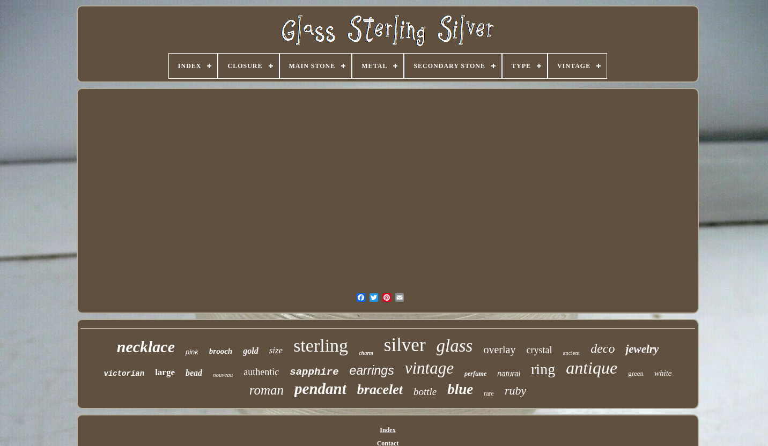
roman (266, 390)
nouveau (223, 374)
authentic (261, 372)
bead (194, 372)
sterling (320, 345)
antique (591, 367)
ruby (515, 390)
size (276, 350)
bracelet (380, 389)
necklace (146, 346)
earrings (372, 370)
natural (508, 373)
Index (387, 430)
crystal (539, 350)
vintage (429, 368)
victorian (124, 373)
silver (405, 344)
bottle (425, 391)
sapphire (314, 372)
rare (489, 393)
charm (366, 353)
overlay (499, 349)
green (636, 373)
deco (602, 348)
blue (460, 389)
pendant (320, 388)
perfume (475, 373)
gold (250, 350)
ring (543, 369)
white (663, 373)
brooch (220, 351)
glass (455, 345)
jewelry (642, 349)
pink (192, 352)
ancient (571, 353)
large (165, 372)
